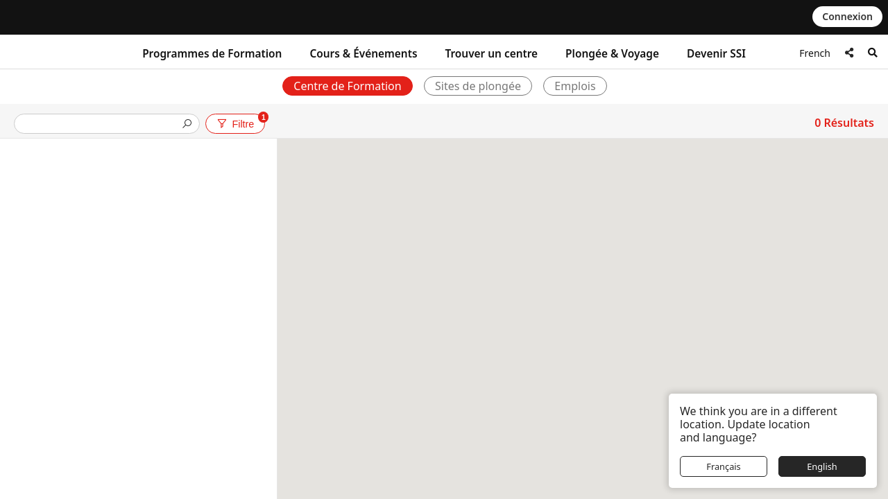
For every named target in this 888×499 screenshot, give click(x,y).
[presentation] (101, 125)
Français (723, 466)
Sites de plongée (478, 86)
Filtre (240, 122)
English (822, 466)
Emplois (574, 86)
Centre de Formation (347, 86)
